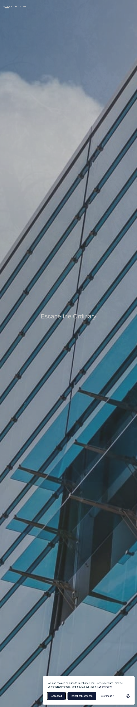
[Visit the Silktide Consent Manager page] (128, 696)
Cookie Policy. (104, 686)
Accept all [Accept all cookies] (56, 696)
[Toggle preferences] (106, 696)
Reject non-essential (82, 696)
